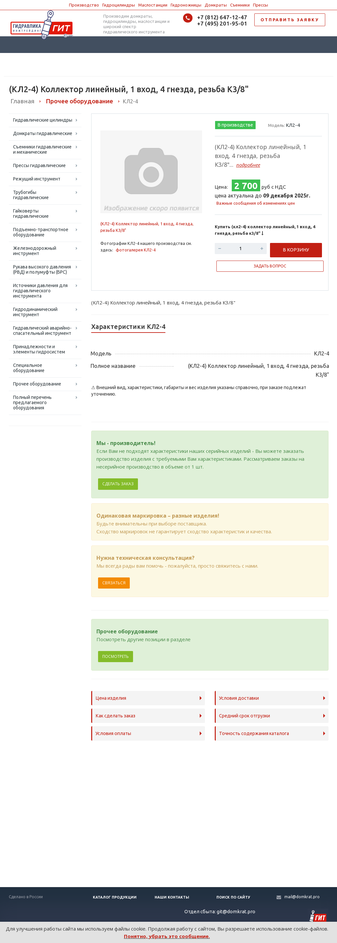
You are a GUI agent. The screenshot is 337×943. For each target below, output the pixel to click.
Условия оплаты (113, 733)
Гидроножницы (186, 5)
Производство (84, 5)
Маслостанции (152, 5)
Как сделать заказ (115, 715)
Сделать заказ (118, 484)
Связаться (114, 583)
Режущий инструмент (36, 178)
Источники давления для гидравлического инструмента (40, 291)
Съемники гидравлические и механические (42, 149)
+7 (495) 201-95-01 (222, 23)
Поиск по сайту (233, 897)
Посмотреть (115, 656)
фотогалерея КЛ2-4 (136, 250)
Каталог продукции (115, 897)
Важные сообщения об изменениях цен (255, 203)
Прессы (260, 5)
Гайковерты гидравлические (31, 213)
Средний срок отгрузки (244, 715)
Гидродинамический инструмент (35, 312)
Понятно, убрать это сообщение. (167, 936)
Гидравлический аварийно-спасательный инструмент (42, 330)
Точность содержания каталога (254, 733)
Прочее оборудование (37, 383)
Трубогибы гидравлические (31, 195)
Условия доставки (239, 698)
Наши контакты (172, 897)
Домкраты (216, 5)
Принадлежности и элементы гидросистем (39, 349)
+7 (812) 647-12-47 (222, 17)
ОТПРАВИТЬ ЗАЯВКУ (290, 19)
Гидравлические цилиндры (42, 120)
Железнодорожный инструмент (34, 251)
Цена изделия (110, 698)
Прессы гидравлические (39, 165)
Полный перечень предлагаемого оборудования (32, 402)
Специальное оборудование (28, 368)
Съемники (240, 5)
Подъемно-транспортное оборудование (40, 232)
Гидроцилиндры (118, 5)
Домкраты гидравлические (42, 133)
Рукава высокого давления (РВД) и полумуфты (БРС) (42, 269)
